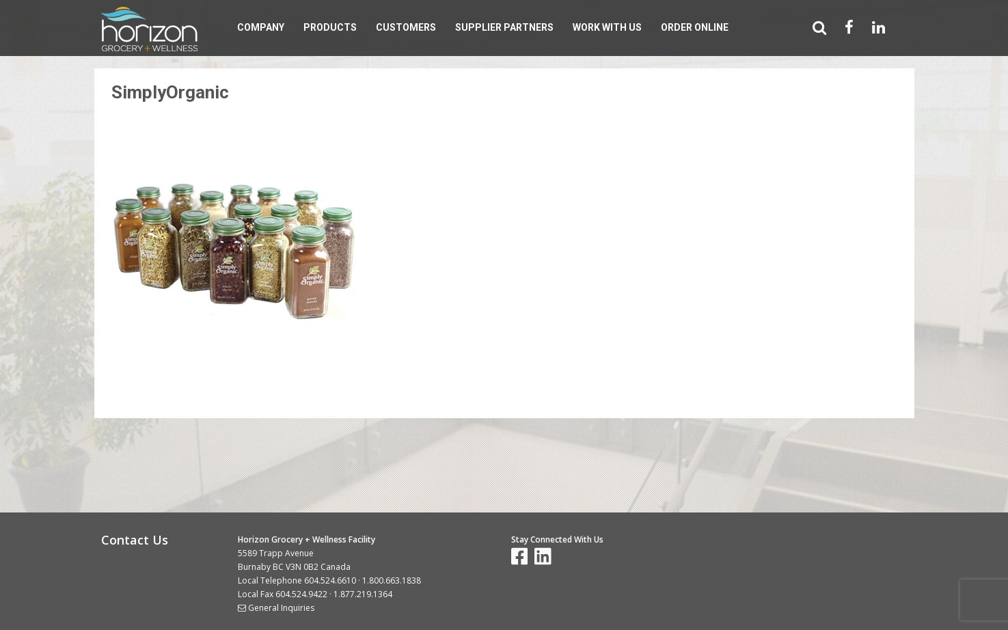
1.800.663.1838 (391, 580)
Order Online (694, 27)
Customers (406, 27)
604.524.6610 (330, 580)
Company (260, 27)
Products (330, 27)
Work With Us (607, 27)
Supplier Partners (504, 27)
